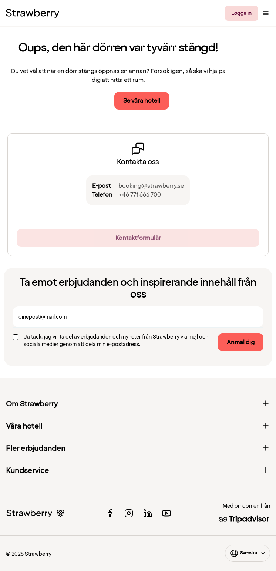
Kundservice (138, 471)
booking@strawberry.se (151, 186)
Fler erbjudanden (138, 448)
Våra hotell (138, 426)
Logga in (241, 13)
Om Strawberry (138, 404)
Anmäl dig (241, 342)
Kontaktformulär (138, 238)
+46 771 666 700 (139, 195)
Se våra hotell (141, 101)
